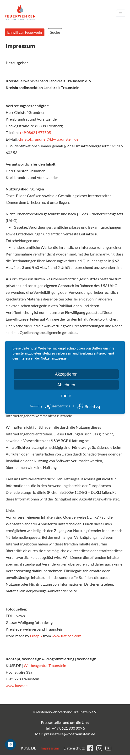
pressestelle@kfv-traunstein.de (69, 734)
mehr (66, 395)
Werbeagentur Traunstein (45, 665)
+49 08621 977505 (35, 132)
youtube (108, 748)
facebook (90, 748)
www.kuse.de (16, 685)
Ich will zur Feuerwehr (25, 32)
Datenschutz (74, 748)
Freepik (36, 635)
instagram (99, 748)
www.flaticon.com (66, 635)
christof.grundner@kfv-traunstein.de (48, 139)
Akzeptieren (66, 374)
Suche (55, 32)
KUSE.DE (28, 748)
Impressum (50, 748)
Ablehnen (66, 384)
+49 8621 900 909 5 (68, 728)
